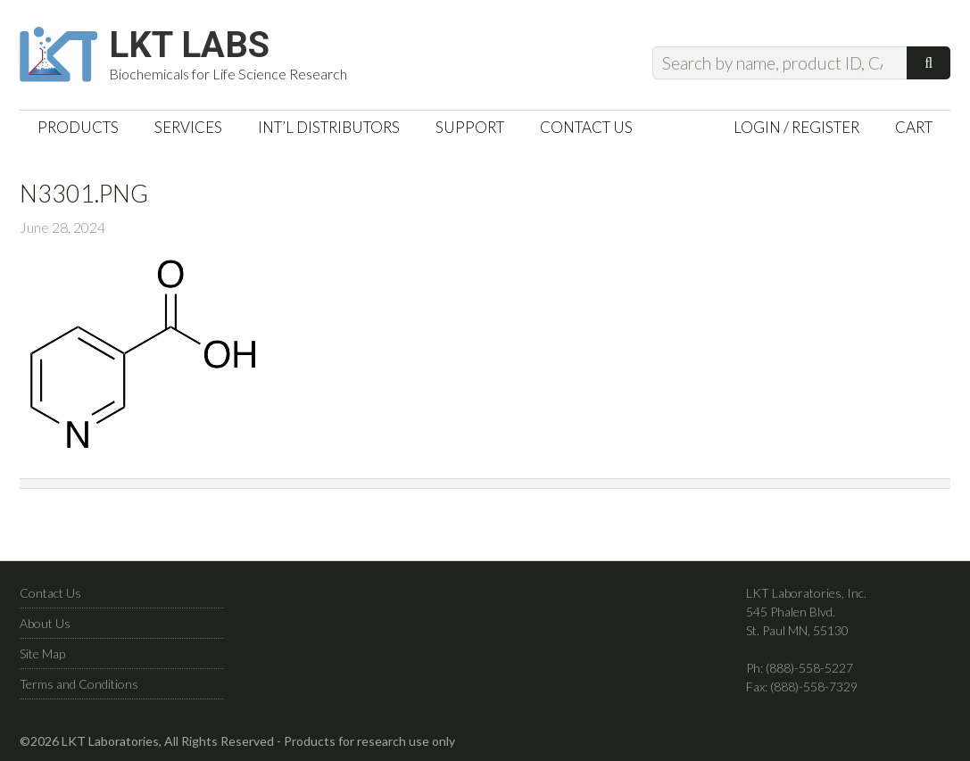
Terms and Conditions (79, 683)
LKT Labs (189, 45)
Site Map (42, 653)
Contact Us (50, 592)
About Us (45, 623)
